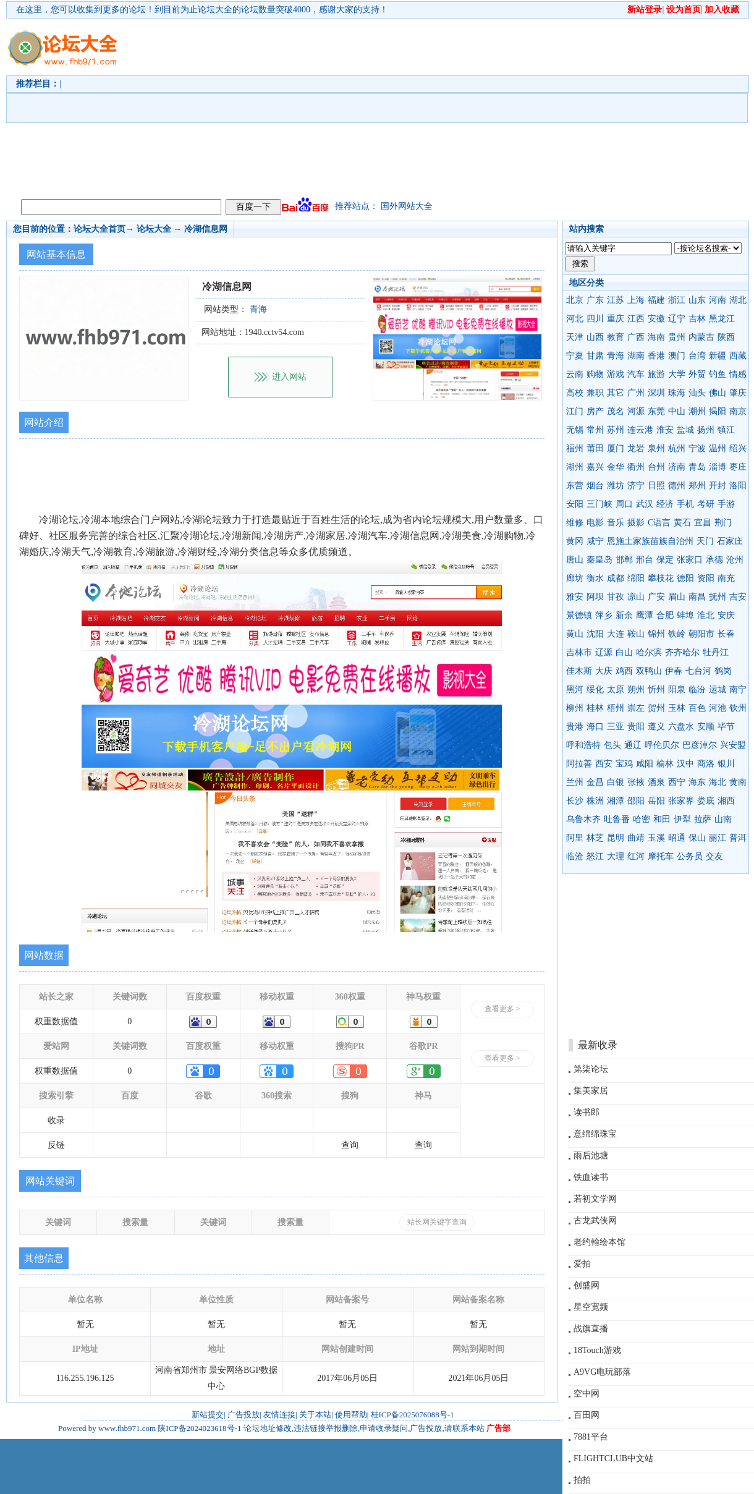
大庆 (603, 671)
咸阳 (644, 763)
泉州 (656, 448)
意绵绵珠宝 (595, 1134)
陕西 (726, 337)
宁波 (697, 448)
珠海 (676, 392)
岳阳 (656, 800)
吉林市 (579, 652)
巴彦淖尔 (699, 745)
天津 (574, 337)
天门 (705, 541)
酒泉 (656, 782)
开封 (717, 485)
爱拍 (582, 1263)
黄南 (738, 782)
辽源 (603, 652)
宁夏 (574, 355)
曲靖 (636, 837)
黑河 (574, 689)
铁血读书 (591, 1177)
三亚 (615, 726)
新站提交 (208, 1414)
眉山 (676, 596)
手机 (685, 504)
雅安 (574, 596)
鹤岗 (723, 671)
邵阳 (636, 800)
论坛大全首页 (99, 229)
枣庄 (738, 467)
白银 (615, 782)
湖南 (636, 355)
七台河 (698, 671)
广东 (595, 300)
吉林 (697, 318)
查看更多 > (502, 1008)
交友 (714, 856)
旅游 (656, 374)
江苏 (615, 300)
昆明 (615, 837)
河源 (636, 411)
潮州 (697, 411)
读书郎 (586, 1112)
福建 (656, 300)
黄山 (574, 634)
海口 (595, 726)
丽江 (717, 837)
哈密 (641, 819)
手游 (726, 504)
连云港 (640, 430)
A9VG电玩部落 (602, 1372)
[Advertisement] (369, 105)
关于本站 (315, 1414)
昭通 (676, 837)
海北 (717, 782)
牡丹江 (716, 652)
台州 (656, 467)
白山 (624, 652)
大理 (615, 856)
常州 (595, 430)
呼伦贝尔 (662, 745)
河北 (574, 318)
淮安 (665, 430)
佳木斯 (579, 671)
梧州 (615, 708)
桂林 (595, 708)
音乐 (615, 522)
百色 (697, 708)
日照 (656, 485)
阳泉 (676, 689)
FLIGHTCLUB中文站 (613, 1458)
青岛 (697, 467)
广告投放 (243, 1414)
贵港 (574, 726)
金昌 (595, 782)
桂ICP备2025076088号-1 (412, 1414)
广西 (636, 337)
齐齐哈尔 (682, 652)
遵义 (656, 726)
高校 (574, 392)
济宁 (636, 485)
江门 (574, 411)
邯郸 (624, 559)
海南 (656, 337)
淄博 (717, 467)
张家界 (681, 800)
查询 (349, 1145)
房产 (595, 411)
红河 (636, 856)
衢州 (636, 467)
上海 (636, 300)
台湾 (697, 355)
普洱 (738, 837)
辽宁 (676, 318)
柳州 (574, 708)
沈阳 (595, 634)
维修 (574, 522)
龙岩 (636, 448)
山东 (697, 300)
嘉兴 (595, 467)
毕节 (726, 726)
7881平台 (591, 1436)
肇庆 (738, 392)
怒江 (595, 856)
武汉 (644, 504)
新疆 (717, 355)
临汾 (697, 689)
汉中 (685, 763)
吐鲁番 (617, 819)
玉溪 (656, 837)
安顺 (705, 726)
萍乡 (603, 615)
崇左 (636, 708)
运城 (717, 689)
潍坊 (615, 485)
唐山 (574, 559)
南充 (726, 578)
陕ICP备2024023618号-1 (199, 1428)
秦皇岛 (599, 559)
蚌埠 (685, 615)
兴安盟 (733, 745)
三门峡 (599, 504)
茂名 (615, 411)
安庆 (726, 615)
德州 (676, 485)
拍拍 (582, 1480)
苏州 (615, 430)
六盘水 (681, 726)
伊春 (673, 671)
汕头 (697, 392)
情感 (738, 374)
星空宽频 (591, 1307)
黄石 (682, 522)
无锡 (574, 430)
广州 (636, 392)
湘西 (726, 800)
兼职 (595, 392)
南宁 (738, 689)
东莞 (656, 411)
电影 (595, 522)
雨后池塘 (591, 1155)
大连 (615, 634)
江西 (636, 318)
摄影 (636, 522)
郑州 (697, 485)
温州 (717, 448)
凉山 (636, 596)
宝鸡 (624, 763)
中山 (676, 411)
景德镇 (579, 615)
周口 (624, 504)
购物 (595, 374)
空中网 (586, 1393)
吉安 (738, 596)
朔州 (636, 689)
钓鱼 (717, 374)
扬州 (705, 430)
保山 (697, 837)
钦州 (738, 708)
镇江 (726, 430)
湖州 (574, 467)
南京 (738, 411)
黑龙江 (722, 318)
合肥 (665, 615)
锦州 (656, 634)
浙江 (676, 300)
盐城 (685, 430)
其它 (615, 392)
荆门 (723, 522)
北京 (574, 300)
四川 (595, 318)
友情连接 (279, 1414)
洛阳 (738, 485)
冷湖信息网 (205, 229)
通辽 (633, 745)
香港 (656, 355)
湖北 (738, 300)
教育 (615, 337)
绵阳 (636, 578)
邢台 (644, 559)
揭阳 (717, 411)
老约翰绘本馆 (599, 1242)
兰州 (574, 782)
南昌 (697, 596)
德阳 (685, 578)
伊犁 (682, 819)
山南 (723, 819)
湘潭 (615, 800)
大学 (676, 374)
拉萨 (702, 819)
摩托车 (661, 856)
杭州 (676, 448)
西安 (603, 763)
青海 (615, 355)
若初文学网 (595, 1198)
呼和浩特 (583, 745)
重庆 (615, 318)
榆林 (665, 763)
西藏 (738, 355)
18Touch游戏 (597, 1350)
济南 (676, 467)
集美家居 (591, 1090)
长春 (726, 634)
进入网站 (289, 376)
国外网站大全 (407, 206)
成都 (615, 578)
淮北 (705, 615)
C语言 (659, 522)
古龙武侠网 (595, 1220)
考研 (705, 504)
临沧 (574, 856)
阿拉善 (579, 763)
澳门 (676, 355)
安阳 (574, 504)
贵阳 (636, 726)
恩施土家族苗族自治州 (650, 541)
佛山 (717, 392)
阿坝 (595, 596)
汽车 (636, 374)
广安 (656, 596)
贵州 (676, 337)
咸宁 (595, 541)
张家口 (690, 559)
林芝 (595, 837)
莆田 (595, 448)
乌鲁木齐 (583, 819)
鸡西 (624, 671)
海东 (697, 782)
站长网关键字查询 (437, 1222)
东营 (574, 485)
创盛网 (586, 1285)
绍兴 (738, 448)
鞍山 (636, 634)
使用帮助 (351, 1414)
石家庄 (730, 541)
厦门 (615, 448)
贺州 (656, 708)
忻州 (656, 689)
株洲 (595, 800)
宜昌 (702, 522)
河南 (717, 300)
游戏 (615, 374)
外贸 (697, 374)
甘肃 (595, 355)
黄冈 (574, 541)
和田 (662, 819)
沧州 (734, 559)
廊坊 (574, 578)
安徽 (656, 318)
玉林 (676, 708)
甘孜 (615, 596)
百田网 (586, 1415)
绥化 (595, 689)
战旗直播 (591, 1328)
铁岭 (676, 634)
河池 (717, 708)
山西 (595, 337)
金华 (615, 467)
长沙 (574, 800)
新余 (624, 615)
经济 (665, 504)
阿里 (574, 837)
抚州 (717, 596)
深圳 (656, 392)
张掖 (636, 782)
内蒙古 (701, 337)
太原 (615, 689)
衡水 (595, 578)
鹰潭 (644, 615)
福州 (574, 448)
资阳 (705, 578)
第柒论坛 (591, 1069)
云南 (574, 374)
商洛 (705, 763)
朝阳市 (701, 634)
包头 (612, 745)
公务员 (690, 856)
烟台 (595, 485)
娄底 (705, 800)
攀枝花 (661, 578)
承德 (714, 559)
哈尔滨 (649, 652)
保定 (665, 559)
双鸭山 (649, 671)
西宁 (676, 782)
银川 (726, 763)
